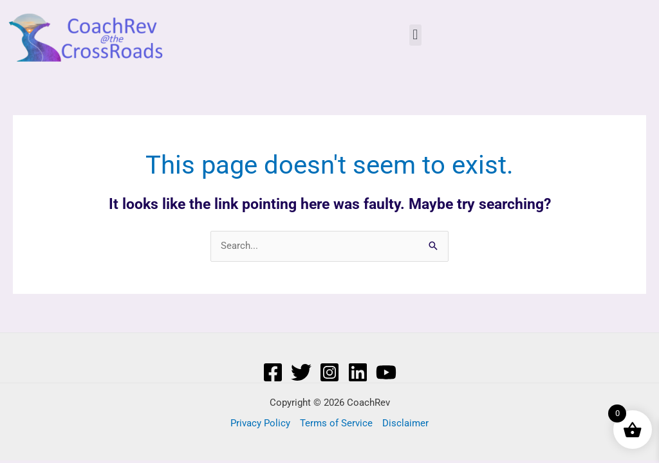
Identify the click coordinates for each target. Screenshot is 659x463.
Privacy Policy (260, 423)
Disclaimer (405, 423)
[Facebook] (273, 372)
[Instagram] (329, 372)
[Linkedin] (358, 372)
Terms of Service (336, 423)
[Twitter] (301, 372)
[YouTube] (386, 372)
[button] (415, 35)
